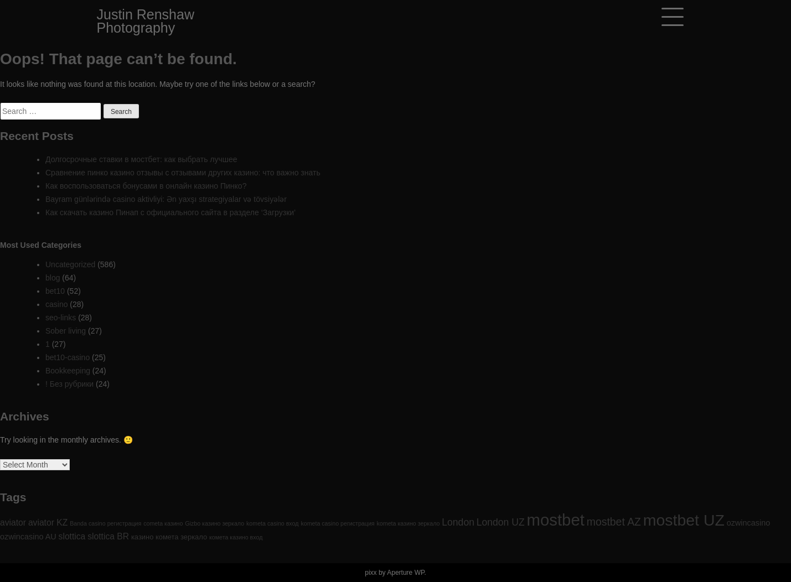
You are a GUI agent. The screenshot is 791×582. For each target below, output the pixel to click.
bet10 (55, 291)
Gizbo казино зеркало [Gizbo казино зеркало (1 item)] (214, 523)
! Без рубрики (69, 384)
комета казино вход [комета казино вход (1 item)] (235, 537)
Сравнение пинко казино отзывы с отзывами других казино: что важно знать (182, 172)
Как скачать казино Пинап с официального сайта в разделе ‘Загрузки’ (170, 212)
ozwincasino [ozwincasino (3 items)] (748, 522)
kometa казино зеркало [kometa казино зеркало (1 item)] (408, 523)
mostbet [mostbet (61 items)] (556, 520)
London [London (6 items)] (458, 522)
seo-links (60, 317)
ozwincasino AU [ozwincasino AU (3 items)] (28, 536)
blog (52, 277)
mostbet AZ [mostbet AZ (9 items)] (614, 522)
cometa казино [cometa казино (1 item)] (163, 523)
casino (56, 304)
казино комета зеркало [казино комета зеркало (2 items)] (169, 537)
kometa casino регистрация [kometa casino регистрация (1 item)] (337, 523)
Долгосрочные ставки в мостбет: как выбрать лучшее (141, 159)
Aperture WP (405, 572)
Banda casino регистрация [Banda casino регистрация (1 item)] (105, 523)
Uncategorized (70, 264)
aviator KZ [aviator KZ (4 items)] (48, 522)
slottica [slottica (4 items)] (72, 536)
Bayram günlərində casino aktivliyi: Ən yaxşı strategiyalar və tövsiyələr (166, 199)
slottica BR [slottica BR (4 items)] (108, 536)
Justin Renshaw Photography (145, 21)
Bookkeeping (67, 370)
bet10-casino (67, 357)
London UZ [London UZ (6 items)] (501, 522)
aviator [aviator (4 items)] (13, 522)
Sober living (65, 330)
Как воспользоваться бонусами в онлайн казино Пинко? (145, 185)
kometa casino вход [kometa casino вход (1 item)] (272, 523)
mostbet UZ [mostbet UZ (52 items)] (684, 520)
